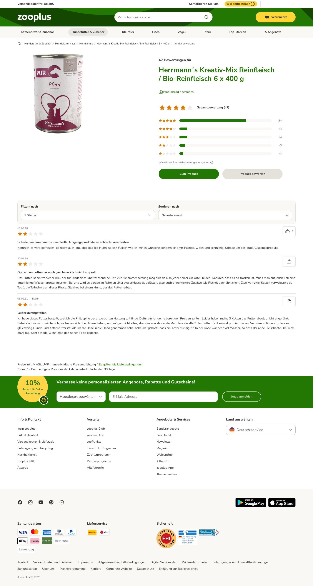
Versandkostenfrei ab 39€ (35, 4)
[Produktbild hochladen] (176, 92)
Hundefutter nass (65, 43)
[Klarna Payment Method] (35, 541)
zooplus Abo (95, 435)
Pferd (207, 32)
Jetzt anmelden (241, 396)
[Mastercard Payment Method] (35, 533)
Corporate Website (119, 569)
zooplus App (165, 468)
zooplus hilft (25, 461)
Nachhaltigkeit (27, 455)
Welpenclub (164, 455)
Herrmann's (86, 43)
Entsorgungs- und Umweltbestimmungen (241, 562)
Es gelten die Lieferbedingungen (120, 364)
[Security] (166, 539)
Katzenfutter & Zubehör (37, 32)
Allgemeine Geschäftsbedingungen (121, 562)
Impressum (85, 562)
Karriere (96, 569)
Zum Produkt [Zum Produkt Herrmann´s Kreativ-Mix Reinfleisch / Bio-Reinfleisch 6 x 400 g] (189, 174)
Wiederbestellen (240, 4)
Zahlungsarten (27, 569)
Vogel (182, 32)
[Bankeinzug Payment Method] (26, 549)
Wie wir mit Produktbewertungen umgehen (186, 162)
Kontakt (22, 562)
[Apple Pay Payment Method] (22, 541)
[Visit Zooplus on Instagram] (30, 502)
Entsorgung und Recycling (35, 448)
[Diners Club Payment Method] (59, 533)
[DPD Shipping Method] (104, 533)
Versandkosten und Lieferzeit (53, 562)
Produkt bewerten (252, 174)
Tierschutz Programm (101, 448)
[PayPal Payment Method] (71, 533)
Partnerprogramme (72, 569)
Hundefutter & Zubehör (88, 32)
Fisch (156, 32)
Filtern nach (29, 207)
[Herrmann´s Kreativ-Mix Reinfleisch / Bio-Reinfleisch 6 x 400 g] (58, 94)
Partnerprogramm (99, 461)
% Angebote (272, 32)
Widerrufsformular (194, 562)
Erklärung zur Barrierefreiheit (178, 569)
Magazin (162, 448)
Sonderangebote (167, 429)
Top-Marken (237, 32)
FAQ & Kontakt (27, 435)
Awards (22, 468)
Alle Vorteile (95, 468)
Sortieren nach (168, 207)
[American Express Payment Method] (47, 533)
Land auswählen (239, 419)
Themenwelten (166, 474)
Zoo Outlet (163, 435)
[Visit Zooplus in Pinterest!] (51, 502)
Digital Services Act (164, 562)
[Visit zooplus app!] (250, 506)
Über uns (48, 569)
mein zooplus (26, 429)
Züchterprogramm (99, 455)
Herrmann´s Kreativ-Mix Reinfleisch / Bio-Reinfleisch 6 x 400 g (133, 43)
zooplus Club (96, 429)
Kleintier (128, 32)
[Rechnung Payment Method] (61, 541)
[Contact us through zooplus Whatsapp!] (61, 502)
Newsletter (163, 442)
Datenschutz (145, 569)
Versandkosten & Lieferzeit (35, 442)
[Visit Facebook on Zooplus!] (20, 502)
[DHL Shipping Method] (92, 533)
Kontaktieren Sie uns (203, 4)
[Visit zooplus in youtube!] (40, 502)
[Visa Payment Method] (22, 533)
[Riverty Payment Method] (47, 541)
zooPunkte (94, 442)
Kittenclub (163, 461)
